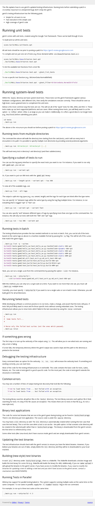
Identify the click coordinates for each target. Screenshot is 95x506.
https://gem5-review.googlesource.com (58, 50)
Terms (27, 502)
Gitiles (14, 502)
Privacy (20, 502)
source (90, 502)
